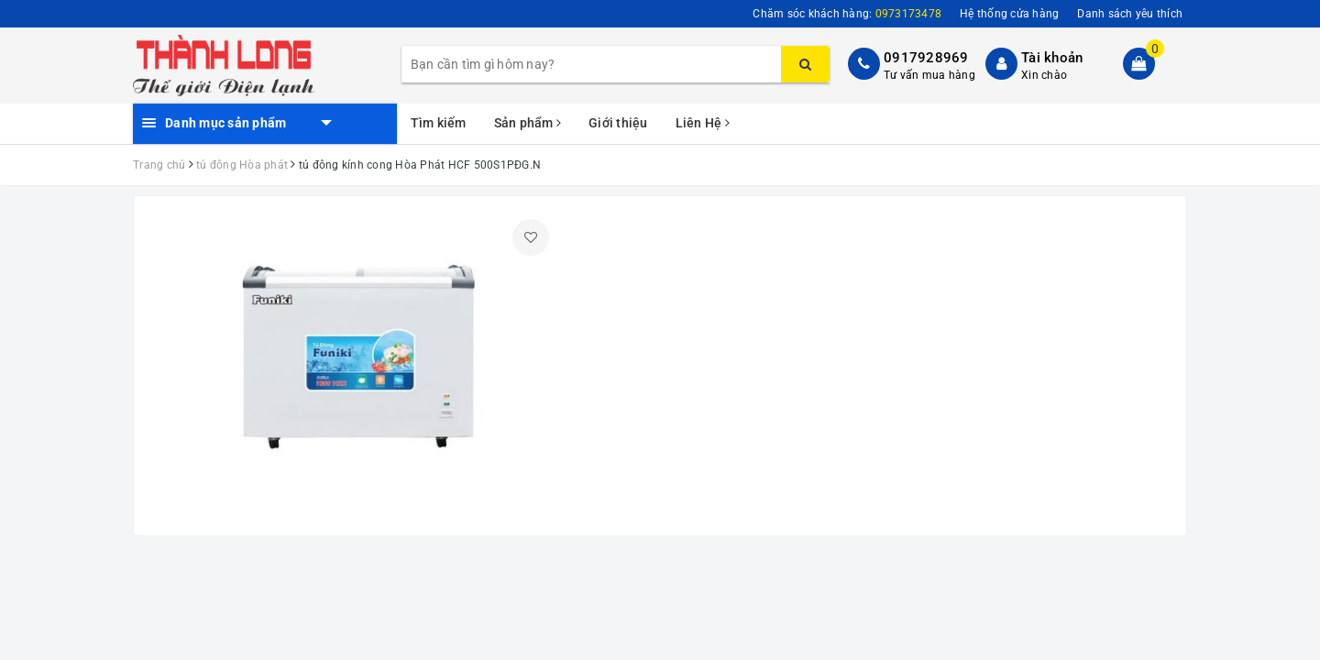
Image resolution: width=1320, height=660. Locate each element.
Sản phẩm (528, 123)
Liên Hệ (703, 123)
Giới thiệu (618, 123)
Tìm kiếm (439, 123)
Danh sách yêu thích (1129, 13)
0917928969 (926, 58)
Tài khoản (1052, 58)
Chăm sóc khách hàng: (847, 13)
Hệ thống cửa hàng (1009, 13)
